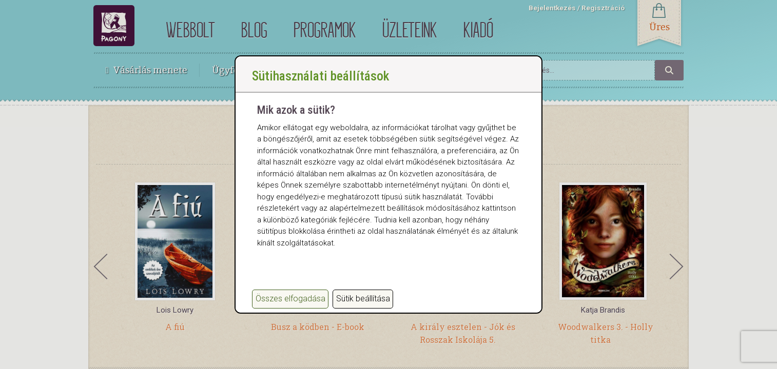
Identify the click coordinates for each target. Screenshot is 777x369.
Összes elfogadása (290, 298)
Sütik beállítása (363, 298)
